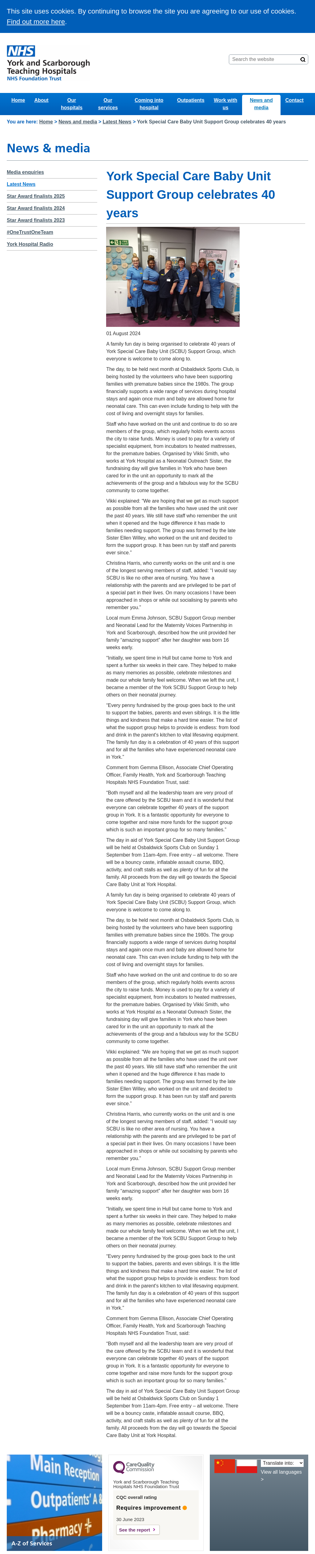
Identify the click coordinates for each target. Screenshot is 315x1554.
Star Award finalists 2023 (36, 220)
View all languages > (281, 1475)
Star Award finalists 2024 (36, 208)
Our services (108, 104)
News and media (261, 104)
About (41, 100)
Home (18, 100)
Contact (294, 100)
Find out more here (36, 22)
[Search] (303, 59)
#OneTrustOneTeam (30, 232)
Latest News (117, 121)
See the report (134, 1529)
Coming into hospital (149, 104)
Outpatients (191, 100)
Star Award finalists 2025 (36, 196)
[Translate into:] (282, 1463)
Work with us (225, 104)
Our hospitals (71, 104)
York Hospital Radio (30, 244)
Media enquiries (25, 172)
